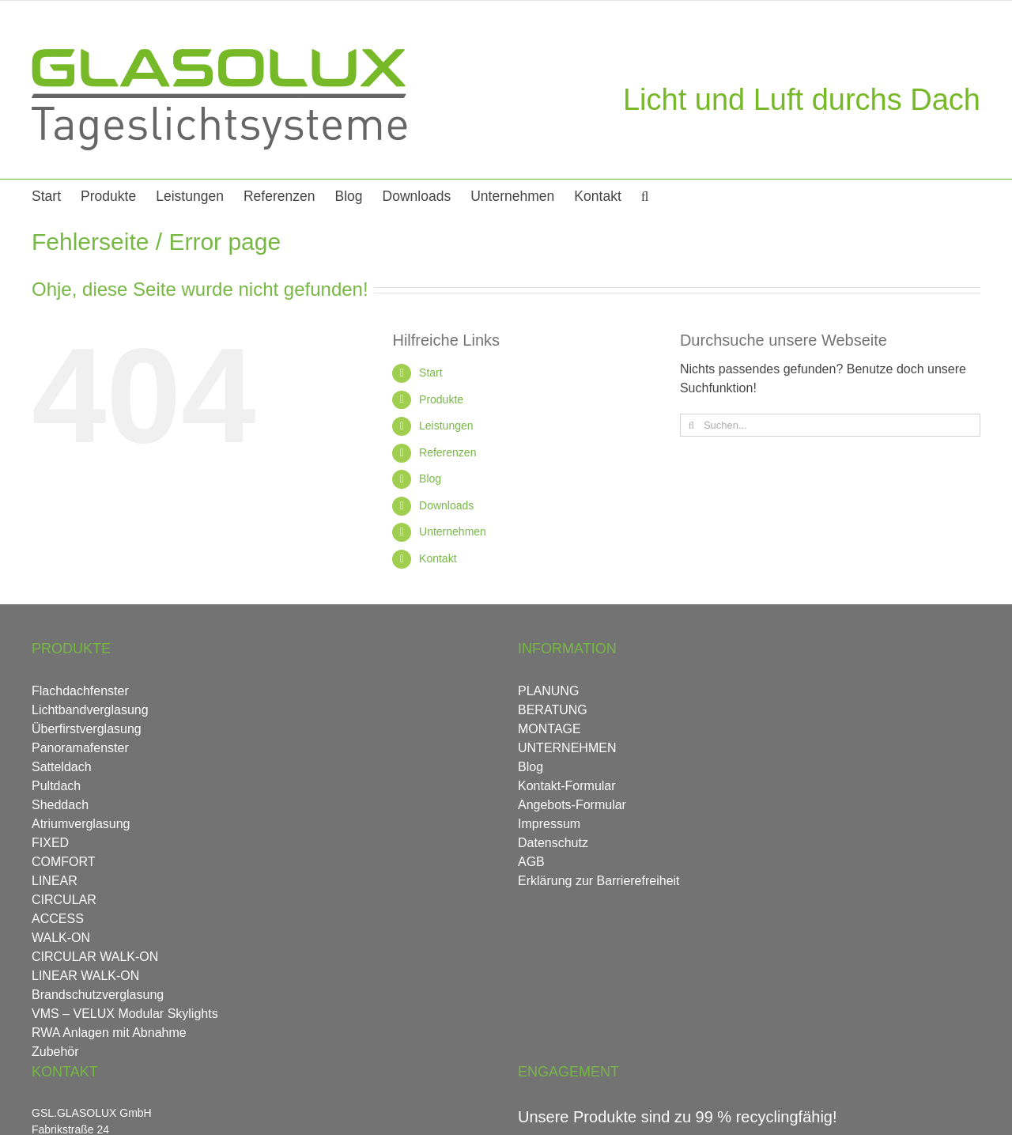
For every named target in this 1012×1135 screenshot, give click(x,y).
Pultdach (56, 786)
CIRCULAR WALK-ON (95, 956)
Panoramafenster (80, 748)
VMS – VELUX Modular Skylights (125, 1013)
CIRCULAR (64, 899)
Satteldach (62, 767)
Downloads (446, 505)
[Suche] (691, 425)
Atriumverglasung (81, 823)
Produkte (441, 399)
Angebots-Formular (572, 805)
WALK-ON (61, 937)
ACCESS (58, 918)
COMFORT (64, 861)
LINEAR (54, 880)
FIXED (50, 842)
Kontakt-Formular (567, 786)
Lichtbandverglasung (90, 710)
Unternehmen (452, 531)
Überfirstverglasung (87, 729)
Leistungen (446, 425)
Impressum (549, 823)
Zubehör (55, 1051)
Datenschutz (553, 842)
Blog (430, 478)
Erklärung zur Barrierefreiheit (599, 880)
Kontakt (437, 558)
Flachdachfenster (80, 691)
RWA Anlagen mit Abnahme (109, 1032)
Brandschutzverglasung (98, 994)
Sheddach (60, 805)
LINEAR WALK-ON (85, 975)
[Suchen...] (830, 425)
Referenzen (447, 452)
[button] (645, 195)
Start (431, 372)
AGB (531, 861)
